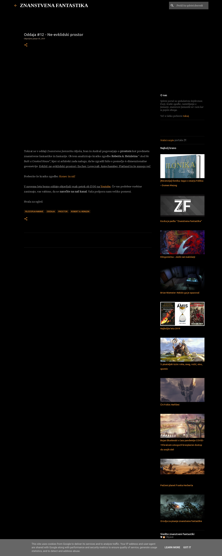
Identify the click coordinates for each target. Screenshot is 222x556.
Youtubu (106, 186)
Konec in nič (67, 176)
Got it (187, 547)
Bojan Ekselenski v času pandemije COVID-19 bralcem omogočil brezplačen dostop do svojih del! (182, 445)
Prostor (62, 211)
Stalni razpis (167, 140)
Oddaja (51, 211)
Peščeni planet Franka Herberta (176, 485)
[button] (26, 45)
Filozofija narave (34, 211)
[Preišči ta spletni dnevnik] (191, 5)
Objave (168, 537)
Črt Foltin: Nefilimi (169, 404)
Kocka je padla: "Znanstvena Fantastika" (181, 221)
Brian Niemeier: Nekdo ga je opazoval (179, 292)
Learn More (172, 547)
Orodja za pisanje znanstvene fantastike (181, 521)
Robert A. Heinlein (80, 211)
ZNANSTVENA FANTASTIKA (54, 5)
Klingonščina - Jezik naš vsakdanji (177, 257)
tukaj (186, 116)
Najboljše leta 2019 (170, 328)
